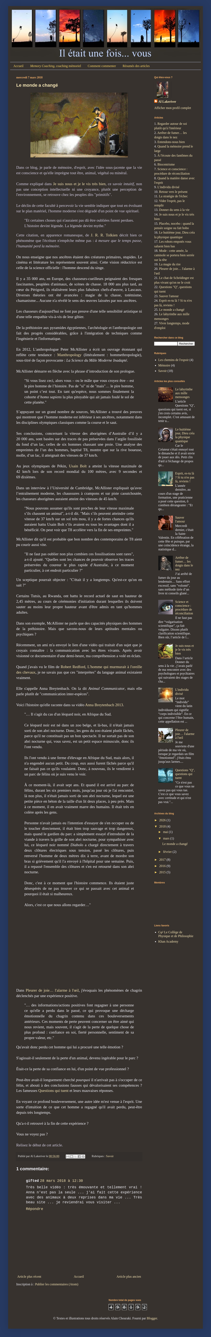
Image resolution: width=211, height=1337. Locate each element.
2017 (163, 859)
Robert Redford (73, 667)
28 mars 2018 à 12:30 (61, 1181)
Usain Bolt (78, 466)
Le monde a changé (37, 85)
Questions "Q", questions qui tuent (185, 774)
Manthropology (69, 355)
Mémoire (164, 365)
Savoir (110, 1156)
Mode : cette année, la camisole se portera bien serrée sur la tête (174, 255)
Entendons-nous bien (171, 142)
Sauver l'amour (169, 296)
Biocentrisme (166, 164)
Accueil (18, 66)
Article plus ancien (128, 1276)
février (168, 851)
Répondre (34, 1209)
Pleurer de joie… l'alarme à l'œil (52, 990)
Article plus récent (29, 1276)
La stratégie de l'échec (173, 196)
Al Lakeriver (167, 101)
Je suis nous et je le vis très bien (79, 184)
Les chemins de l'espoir (173, 360)
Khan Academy (168, 941)
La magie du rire (170, 264)
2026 (163, 820)
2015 (163, 872)
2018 (163, 826)
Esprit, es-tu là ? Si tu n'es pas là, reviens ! (184, 477)
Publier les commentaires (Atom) (56, 1284)
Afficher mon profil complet (172, 108)
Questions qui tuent (53, 1090)
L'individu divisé (168, 187)
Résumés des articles (136, 66)
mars (166, 838)
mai (166, 832)
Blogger (152, 1318)
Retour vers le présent (173, 191)
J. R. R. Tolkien (104, 235)
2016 (163, 866)
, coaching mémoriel (55, 66)
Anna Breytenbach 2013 (104, 705)
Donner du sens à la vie (174, 209)
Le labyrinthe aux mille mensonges (184, 393)
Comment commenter (102, 66)
